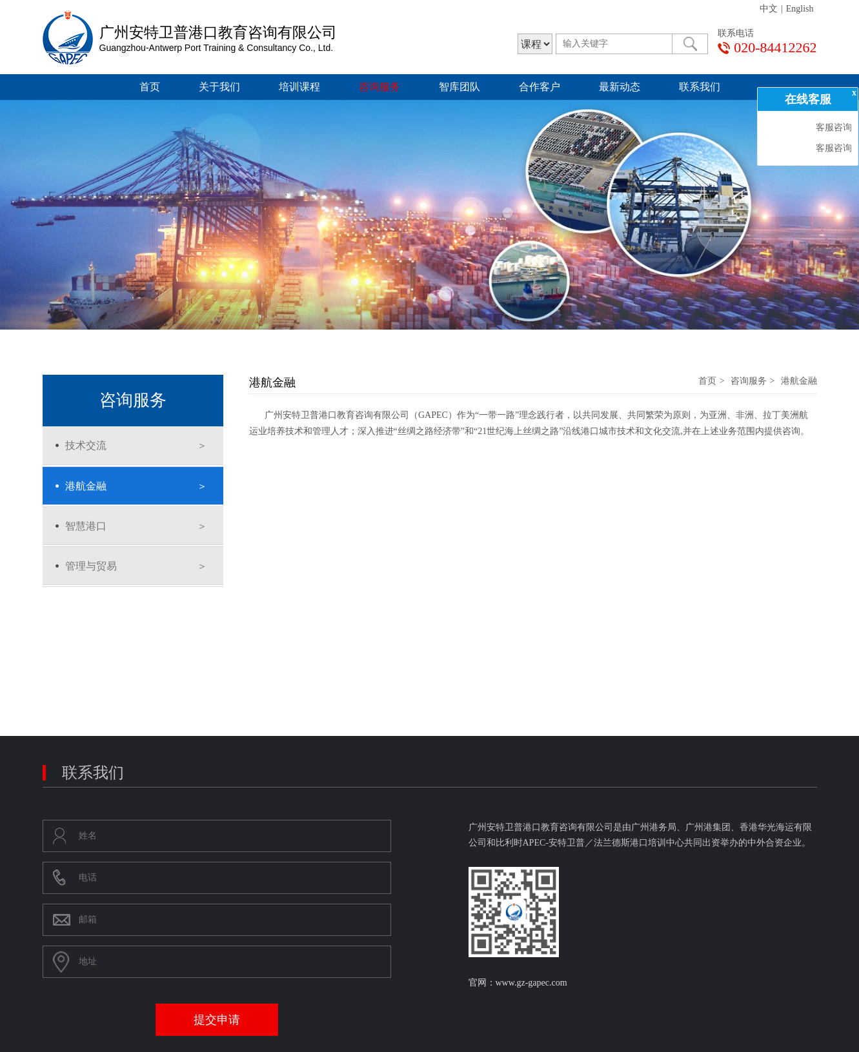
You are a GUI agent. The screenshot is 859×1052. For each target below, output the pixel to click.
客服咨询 (832, 127)
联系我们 (699, 86)
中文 (769, 9)
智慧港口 (85, 526)
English (800, 9)
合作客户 (539, 86)
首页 (149, 86)
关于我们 (219, 86)
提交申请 (217, 1019)
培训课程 (299, 86)
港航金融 (85, 486)
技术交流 (85, 445)
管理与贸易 (91, 566)
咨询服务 (379, 86)
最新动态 (619, 86)
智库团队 (459, 86)
